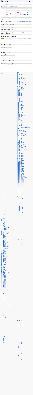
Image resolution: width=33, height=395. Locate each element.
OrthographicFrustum (20, 133)
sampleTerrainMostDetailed (21, 225)
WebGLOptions (19, 313)
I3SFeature (2, 328)
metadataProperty (19, 108)
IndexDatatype (3, 344)
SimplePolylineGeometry (20, 238)
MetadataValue (19, 111)
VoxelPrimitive (19, 304)
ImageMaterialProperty (4, 337)
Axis (1, 88)
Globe (1, 298)
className (2, 142)
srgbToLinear (19, 249)
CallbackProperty (3, 113)
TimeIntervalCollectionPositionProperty (23, 279)
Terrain (18, 262)
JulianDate (2, 359)
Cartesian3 (2, 118)
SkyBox (18, 241)
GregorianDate (3, 310)
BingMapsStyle (3, 99)
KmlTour (2, 365)
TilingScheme (19, 274)
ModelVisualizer (19, 120)
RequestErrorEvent (20, 216)
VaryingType (19, 293)
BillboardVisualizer (4, 94)
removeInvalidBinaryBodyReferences (22, 214)
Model (18, 113)
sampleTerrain (19, 224)
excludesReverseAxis (4, 256)
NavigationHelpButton (20, 342)
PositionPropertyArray (20, 184)
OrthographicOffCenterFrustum (21, 134)
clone (1, 151)
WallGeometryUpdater (20, 309)
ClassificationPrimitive (4, 140)
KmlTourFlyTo (2, 366)
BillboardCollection (4, 92)
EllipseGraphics (3, 237)
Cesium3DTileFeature (4, 126)
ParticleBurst (19, 137)
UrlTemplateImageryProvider (21, 292)
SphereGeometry (19, 244)
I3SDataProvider (3, 327)
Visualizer (18, 301)
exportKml (2, 257)
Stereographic (19, 253)
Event (1, 254)
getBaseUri (2, 289)
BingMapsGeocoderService (4, 97)
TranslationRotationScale (21, 285)
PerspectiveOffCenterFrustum (21, 146)
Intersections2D (3, 346)
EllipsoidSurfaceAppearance (5, 246)
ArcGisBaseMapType (3, 80)
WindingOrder (19, 318)
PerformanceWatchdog (20, 344)
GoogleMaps (2, 308)
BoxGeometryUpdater (3, 108)
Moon (18, 121)
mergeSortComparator (20, 101)
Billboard (2, 91)
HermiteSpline (3, 324)
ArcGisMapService (3, 82)
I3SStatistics (3, 333)
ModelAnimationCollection (21, 115)
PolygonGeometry (19, 162)
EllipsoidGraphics (3, 243)
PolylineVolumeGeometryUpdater (21, 180)
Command (18, 330)
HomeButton (18, 336)
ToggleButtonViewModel (20, 355)
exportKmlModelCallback (4, 258)
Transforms (18, 284)
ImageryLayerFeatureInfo (4, 340)
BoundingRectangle (3, 104)
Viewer (18, 356)
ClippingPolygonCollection (4, 147)
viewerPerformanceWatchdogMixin (22, 360)
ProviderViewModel (20, 348)
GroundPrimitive (3, 316)
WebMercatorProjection (20, 316)
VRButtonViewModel (20, 365)
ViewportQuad (19, 299)
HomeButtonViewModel (20, 337)
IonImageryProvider (3, 352)
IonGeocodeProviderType (4, 350)
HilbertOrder (2, 325)
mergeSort (18, 100)
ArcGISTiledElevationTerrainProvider (6, 83)
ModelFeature (19, 117)
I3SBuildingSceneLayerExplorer (21, 339)
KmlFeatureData (3, 363)
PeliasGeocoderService (20, 142)
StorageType (19, 254)
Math (18, 96)
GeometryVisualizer (3, 287)
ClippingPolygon (3, 146)
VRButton (18, 364)
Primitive (18, 190)
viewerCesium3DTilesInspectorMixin (22, 357)
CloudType (2, 153)
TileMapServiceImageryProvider (21, 272)
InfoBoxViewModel (19, 341)
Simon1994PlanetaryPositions (21, 237)
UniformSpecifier (19, 289)
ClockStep (2, 150)
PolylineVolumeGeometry (20, 179)
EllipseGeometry (3, 235)
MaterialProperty (19, 95)
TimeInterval (19, 277)
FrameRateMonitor (3, 267)
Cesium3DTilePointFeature (4, 127)
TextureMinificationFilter (21, 266)
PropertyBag (19, 195)
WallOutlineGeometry (20, 311)
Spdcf (18, 242)
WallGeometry (19, 308)
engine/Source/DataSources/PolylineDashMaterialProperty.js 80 (24, 21)
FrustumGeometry (3, 269)
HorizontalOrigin (3, 326)
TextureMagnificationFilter (21, 265)
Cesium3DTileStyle (3, 131)
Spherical (18, 246)
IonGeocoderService (3, 351)
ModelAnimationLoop (20, 116)
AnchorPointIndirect (4, 78)
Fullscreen (2, 271)
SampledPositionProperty (21, 222)
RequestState (19, 218)
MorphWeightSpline (20, 122)
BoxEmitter (2, 106)
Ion (1, 349)
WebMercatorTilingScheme (21, 317)
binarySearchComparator (4, 96)
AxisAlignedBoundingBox (4, 89)
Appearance (2, 79)
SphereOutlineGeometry (20, 245)
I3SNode (2, 332)
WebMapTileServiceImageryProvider (22, 315)
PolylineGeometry (19, 172)
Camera (1, 114)
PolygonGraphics (19, 164)
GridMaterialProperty (4, 312)
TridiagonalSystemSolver (21, 286)
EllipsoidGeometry (3, 241)
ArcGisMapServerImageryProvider (5, 81)
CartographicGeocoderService (5, 121)
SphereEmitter (19, 243)
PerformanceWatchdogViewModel (21, 345)
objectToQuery (19, 126)
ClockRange (2, 149)
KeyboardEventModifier (4, 360)
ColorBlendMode (3, 155)
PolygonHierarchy (19, 165)
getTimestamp (2, 297)
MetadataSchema (19, 109)
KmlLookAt (2, 364)
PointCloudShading (20, 156)
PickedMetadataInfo (20, 147)
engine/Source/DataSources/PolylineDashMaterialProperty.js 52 (24, 38)
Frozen (1, 268)
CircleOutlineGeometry (4, 139)
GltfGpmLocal (2, 300)
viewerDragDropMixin (20, 359)
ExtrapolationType (3, 262)
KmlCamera (2, 361)
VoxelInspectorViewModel (21, 363)
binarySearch (2, 95)
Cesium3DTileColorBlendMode (5, 124)
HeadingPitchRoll (3, 318)
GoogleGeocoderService (4, 307)
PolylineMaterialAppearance (21, 176)
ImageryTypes (2, 342)
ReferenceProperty (20, 212)
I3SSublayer (2, 334)
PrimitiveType (19, 192)
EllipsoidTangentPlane (4, 247)
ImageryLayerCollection (4, 339)
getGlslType (2, 293)
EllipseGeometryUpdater (4, 236)
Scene (18, 226)
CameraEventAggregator (4, 115)
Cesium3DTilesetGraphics (4, 129)
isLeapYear (2, 355)
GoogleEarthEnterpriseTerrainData (6, 305)
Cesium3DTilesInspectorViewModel (22, 326)
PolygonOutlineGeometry (20, 166)
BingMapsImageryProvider (4, 98)
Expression (2, 261)
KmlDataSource (3, 362)
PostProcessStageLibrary (21, 188)
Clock (1, 148)
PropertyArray (19, 194)
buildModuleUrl (3, 111)
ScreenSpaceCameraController (21, 230)
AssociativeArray (3, 85)
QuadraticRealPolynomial (21, 198)
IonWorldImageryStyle (4, 354)
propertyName (19, 196)
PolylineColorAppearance (21, 170)
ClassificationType (3, 141)
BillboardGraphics (3, 93)
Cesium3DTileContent (4, 125)
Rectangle (18, 206)
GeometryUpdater (3, 285)
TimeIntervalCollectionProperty (22, 280)
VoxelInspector (19, 362)
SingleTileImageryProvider (21, 239)
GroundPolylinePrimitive (4, 315)
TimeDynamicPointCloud (20, 276)
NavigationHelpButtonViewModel (21, 343)
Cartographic (2, 120)
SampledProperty (19, 223)
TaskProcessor (19, 261)
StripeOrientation (20, 256)
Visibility (18, 300)
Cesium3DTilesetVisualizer (4, 130)
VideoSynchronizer (20, 298)
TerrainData (19, 263)
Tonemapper (18, 282)
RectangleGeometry (20, 207)
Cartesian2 (2, 117)
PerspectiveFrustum (20, 145)
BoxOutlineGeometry (3, 110)
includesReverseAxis (4, 343)
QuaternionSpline (19, 202)
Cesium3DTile (2, 123)
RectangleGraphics (20, 209)
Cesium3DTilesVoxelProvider (5, 132)
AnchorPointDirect (3, 77)
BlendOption (2, 103)
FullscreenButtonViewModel (21, 333)
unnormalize (19, 291)
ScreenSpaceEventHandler (21, 231)
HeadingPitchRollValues (4, 319)
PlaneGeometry (19, 152)
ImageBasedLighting (3, 336)
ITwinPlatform (3, 358)
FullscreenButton (19, 332)
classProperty (3, 143)
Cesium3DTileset (3, 128)
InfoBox (18, 340)
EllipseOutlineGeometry (4, 238)
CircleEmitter (3, 137)
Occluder (18, 128)
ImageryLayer (2, 338)
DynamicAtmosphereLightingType (5, 232)
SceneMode (18, 227)
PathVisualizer (19, 141)
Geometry (2, 278)
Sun (17, 259)
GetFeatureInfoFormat (4, 291)
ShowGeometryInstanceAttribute (21, 236)
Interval (2, 348)
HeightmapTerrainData (4, 321)
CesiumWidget (2, 134)
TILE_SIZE (18, 268)
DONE (1, 231)
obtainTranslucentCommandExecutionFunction (23, 127)
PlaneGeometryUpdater (20, 153)
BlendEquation (3, 100)
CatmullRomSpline (3, 122)
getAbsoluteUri (3, 288)
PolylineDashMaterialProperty (21, 171)
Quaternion (18, 201)
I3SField (2, 329)
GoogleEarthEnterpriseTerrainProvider (6, 306)
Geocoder (18, 334)
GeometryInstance (3, 282)
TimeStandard (19, 281)
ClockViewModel (19, 329)
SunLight (18, 260)
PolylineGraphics (19, 175)
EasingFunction (3, 234)
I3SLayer (2, 331)
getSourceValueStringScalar (5, 296)
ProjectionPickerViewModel (21, 347)
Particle (18, 136)
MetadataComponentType (20, 105)
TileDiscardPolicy (20, 271)
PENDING (18, 143)
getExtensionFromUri (4, 290)
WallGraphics (19, 310)
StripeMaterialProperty (20, 255)
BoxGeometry (2, 107)
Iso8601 (2, 356)
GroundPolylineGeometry (4, 314)
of (17, 129)
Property (11, 12)
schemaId (18, 229)
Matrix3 (18, 98)
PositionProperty (19, 183)
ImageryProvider (3, 341)
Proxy (18, 197)
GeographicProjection (4, 275)
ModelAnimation (19, 114)
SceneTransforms (19, 228)
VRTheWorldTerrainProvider (21, 307)
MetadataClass (19, 103)
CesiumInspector (19, 327)
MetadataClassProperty (20, 104)
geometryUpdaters (3, 286)
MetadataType (19, 110)
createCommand (19, 331)
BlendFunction (3, 101)
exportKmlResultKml (3, 259)
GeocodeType (2, 274)
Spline (18, 247)
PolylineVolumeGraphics (20, 181)
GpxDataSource (3, 309)
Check (1, 135)
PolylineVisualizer (20, 178)
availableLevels (3, 87)
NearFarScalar (19, 123)
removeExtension (19, 213)
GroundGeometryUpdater (4, 313)
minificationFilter (20, 112)
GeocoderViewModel (20, 335)
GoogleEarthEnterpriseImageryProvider (6, 302)
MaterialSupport (19, 94)
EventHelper (2, 255)
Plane (18, 151)
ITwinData (2, 357)
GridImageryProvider (4, 311)
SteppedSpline (19, 252)
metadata (18, 102)
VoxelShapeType (19, 306)
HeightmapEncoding (3, 320)
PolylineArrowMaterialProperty (21, 168)
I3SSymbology (2, 335)
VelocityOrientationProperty (21, 294)
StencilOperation (19, 251)
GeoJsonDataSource (3, 277)
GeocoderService (3, 273)
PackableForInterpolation (21, 135)
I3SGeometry (2, 330)
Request (18, 215)
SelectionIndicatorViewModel (21, 352)
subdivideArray (19, 258)
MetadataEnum (19, 106)
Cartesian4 (2, 119)
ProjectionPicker (19, 346)
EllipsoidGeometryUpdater (4, 242)
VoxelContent (19, 303)
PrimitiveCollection (20, 191)
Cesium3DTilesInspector (20, 325)
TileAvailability (19, 269)
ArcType (2, 84)
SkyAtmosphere (19, 240)
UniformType (19, 290)
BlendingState (3, 102)
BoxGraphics (2, 109)
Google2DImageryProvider (4, 301)
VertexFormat (19, 296)
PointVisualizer (19, 161)
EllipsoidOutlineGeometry (4, 244)
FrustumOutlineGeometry (4, 270)
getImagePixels (3, 294)
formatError (2, 266)
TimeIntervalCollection (20, 278)
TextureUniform (19, 267)
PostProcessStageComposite (21, 187)
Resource (18, 220)
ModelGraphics (19, 118)
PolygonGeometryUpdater (20, 163)
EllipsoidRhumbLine (3, 245)
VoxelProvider (19, 305)
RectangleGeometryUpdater (21, 208)
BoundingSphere (3, 105)
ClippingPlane (3, 144)
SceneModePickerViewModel (21, 350)
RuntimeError (19, 221)
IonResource (2, 353)
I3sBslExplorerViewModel (21, 338)
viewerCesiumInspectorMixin (21, 358)
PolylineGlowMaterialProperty (21, 174)
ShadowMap (18, 234)
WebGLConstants (19, 312)
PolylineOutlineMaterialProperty (22, 177)
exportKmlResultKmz (3, 260)
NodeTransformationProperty (21, 125)
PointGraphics (19, 157)
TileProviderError (20, 273)
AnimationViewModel (20, 322)
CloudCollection (3, 152)
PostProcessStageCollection (21, 186)
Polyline (18, 167)
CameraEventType (3, 116)
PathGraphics (19, 140)
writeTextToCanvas (20, 319)
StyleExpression (19, 257)
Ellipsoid (2, 239)
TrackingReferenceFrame (20, 283)
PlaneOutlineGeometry (20, 155)
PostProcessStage (19, 185)
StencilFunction (19, 250)
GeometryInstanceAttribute (4, 283)
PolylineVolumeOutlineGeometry (21, 182)
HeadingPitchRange (3, 317)
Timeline (18, 354)
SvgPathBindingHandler (20, 353)
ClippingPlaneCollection (4, 145)
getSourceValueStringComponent (5, 295)
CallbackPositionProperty (4, 112)
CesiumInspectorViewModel (21, 328)
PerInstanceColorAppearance (21, 144)
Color (10, 11)
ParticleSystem (19, 139)
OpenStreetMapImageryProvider (21, 131)
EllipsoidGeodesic (3, 240)
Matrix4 (18, 99)
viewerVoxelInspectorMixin (21, 361)
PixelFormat (19, 150)
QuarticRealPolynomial (20, 200)
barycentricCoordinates (4, 90)
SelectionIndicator (20, 351)
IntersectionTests (3, 347)
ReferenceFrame (19, 211)
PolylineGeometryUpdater (21, 173)
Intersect (2, 345)
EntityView (2, 252)
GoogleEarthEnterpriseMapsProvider (6, 303)
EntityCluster (3, 250)
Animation (18, 321)
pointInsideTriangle (20, 158)
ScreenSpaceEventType (20, 232)
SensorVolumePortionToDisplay (21, 233)
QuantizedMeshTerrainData (21, 199)
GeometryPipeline (3, 284)
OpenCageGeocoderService (21, 130)
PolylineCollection (20, 169)
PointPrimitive (19, 159)
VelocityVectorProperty (20, 295)
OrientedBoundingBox (20, 132)
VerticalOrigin (19, 297)
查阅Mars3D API (28, 2)
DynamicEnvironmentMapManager (5, 233)
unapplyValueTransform (20, 288)
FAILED (1, 263)
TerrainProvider (19, 264)
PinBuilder (18, 148)
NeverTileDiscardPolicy (20, 124)
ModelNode (18, 119)
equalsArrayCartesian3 (4, 253)
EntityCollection (3, 251)
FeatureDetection (3, 264)
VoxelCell (18, 302)
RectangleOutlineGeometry (21, 210)
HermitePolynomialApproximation (5, 323)
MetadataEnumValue (20, 107)
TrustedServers (19, 287)
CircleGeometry (3, 138)
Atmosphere (2, 86)
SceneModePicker (19, 349)
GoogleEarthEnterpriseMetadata (5, 304)
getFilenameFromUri (3, 292)
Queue (18, 204)
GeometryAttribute (3, 279)
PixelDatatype (19, 149)
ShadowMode (18, 235)
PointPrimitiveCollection (21, 160)
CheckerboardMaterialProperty (5, 136)
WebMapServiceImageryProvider (21, 314)
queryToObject (19, 203)
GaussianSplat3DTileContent (5, 272)
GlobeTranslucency (3, 299)
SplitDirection (19, 248)
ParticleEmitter (19, 138)
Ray (17, 205)
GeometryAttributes (3, 280)
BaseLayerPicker (19, 323)
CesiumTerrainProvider (4, 133)
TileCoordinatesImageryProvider (22, 270)
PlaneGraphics (19, 154)
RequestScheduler (19, 217)
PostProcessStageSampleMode (21, 189)
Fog (1, 265)
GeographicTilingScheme (4, 276)
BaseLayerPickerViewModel (21, 324)
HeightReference (3, 322)
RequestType (19, 219)
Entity (1, 249)
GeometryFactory (3, 281)
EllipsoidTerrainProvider (4, 248)
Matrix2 (18, 97)
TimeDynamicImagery (20, 275)
